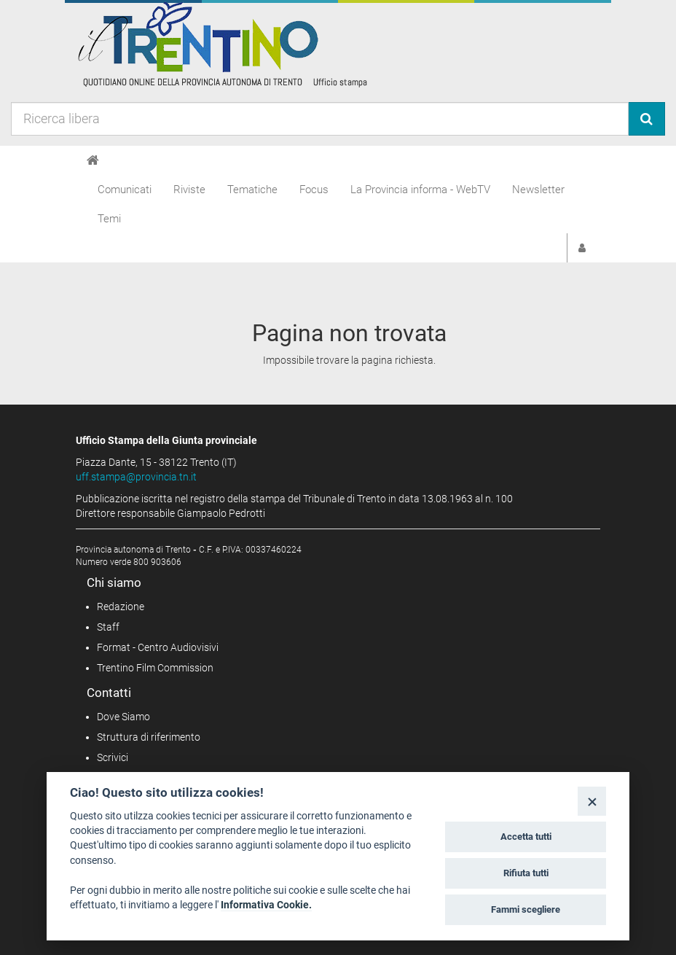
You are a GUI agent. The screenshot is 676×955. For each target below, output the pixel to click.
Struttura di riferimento (148, 737)
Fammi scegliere (525, 909)
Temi (109, 218)
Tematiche (252, 189)
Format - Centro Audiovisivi (158, 647)
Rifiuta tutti (526, 873)
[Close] (592, 801)
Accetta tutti (525, 836)
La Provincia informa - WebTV (420, 189)
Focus (314, 189)
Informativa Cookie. (266, 905)
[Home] (93, 160)
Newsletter (538, 189)
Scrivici (112, 757)
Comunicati (125, 189)
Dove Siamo (123, 716)
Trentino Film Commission (155, 668)
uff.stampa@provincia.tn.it (136, 477)
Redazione (120, 606)
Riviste (189, 189)
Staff (108, 627)
